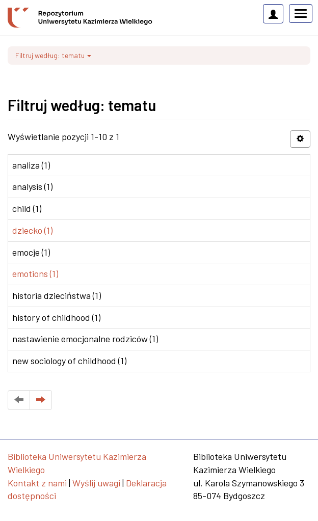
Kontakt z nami (37, 482)
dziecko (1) (32, 230)
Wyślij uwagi (96, 482)
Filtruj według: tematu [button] (53, 55)
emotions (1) (35, 273)
